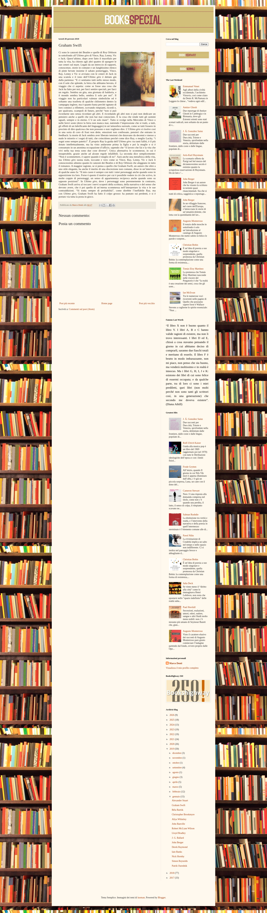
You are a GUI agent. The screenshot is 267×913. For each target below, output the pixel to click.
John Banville (178, 824)
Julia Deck (188, 583)
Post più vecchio (147, 303)
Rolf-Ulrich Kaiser (192, 443)
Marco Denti (175, 663)
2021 (172, 739)
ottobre (176, 763)
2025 (172, 720)
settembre (177, 767)
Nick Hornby (178, 856)
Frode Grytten (189, 467)
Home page (106, 303)
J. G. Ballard (178, 838)
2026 (172, 715)
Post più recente (67, 303)
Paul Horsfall (189, 607)
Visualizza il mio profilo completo (182, 668)
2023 (172, 729)
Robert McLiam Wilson (183, 828)
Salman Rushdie (190, 514)
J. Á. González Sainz (193, 131)
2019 (172, 749)
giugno (175, 777)
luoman (141, 897)
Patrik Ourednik (179, 866)
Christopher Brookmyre (183, 814)
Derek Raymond (179, 847)
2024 (172, 724)
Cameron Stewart (191, 490)
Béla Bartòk (177, 810)
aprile (175, 782)
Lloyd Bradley (179, 833)
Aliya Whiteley (179, 819)
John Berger (188, 179)
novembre (177, 758)
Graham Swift (178, 805)
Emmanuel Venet (191, 86)
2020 (172, 744)
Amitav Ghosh (190, 107)
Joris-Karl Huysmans (193, 155)
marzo (175, 787)
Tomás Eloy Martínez (193, 268)
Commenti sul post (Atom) (82, 309)
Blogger (161, 897)
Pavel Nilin (188, 535)
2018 (172, 873)
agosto (175, 772)
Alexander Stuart (180, 800)
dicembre (177, 753)
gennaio (176, 796)
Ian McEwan (189, 292)
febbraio (176, 791)
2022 (172, 734)
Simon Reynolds (180, 861)
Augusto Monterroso (193, 221)
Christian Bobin (190, 245)
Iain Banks (177, 852)
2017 (172, 877)
